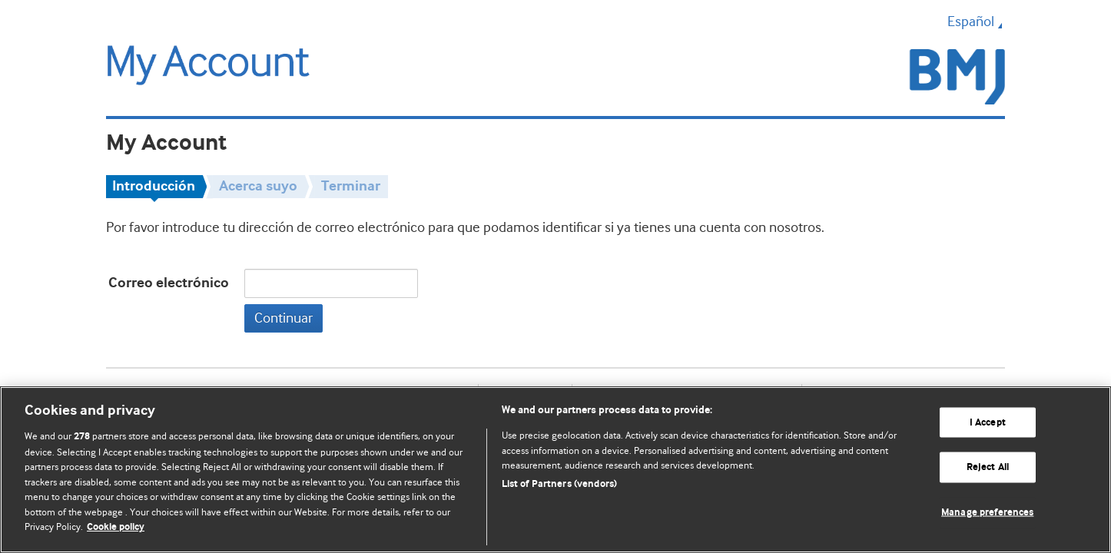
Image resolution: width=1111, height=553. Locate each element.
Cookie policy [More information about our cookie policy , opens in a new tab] (115, 527)
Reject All (988, 467)
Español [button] (976, 21)
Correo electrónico (168, 283)
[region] (555, 469)
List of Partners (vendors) (559, 484)
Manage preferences (987, 512)
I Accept (988, 422)
